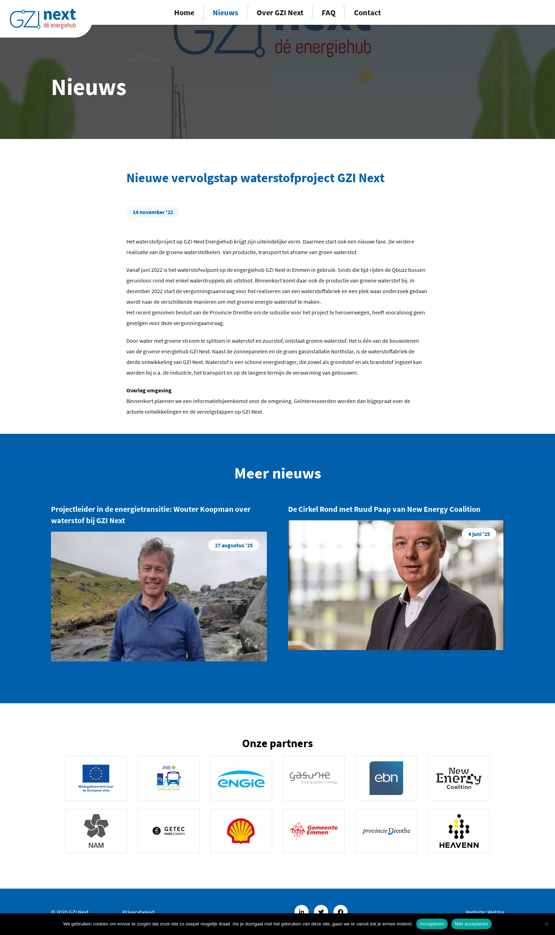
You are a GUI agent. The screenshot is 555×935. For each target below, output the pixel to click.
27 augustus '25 (234, 545)
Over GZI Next (280, 12)
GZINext (43, 18)
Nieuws (225, 12)
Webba (495, 912)
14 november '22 (153, 211)
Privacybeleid (138, 912)
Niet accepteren (471, 923)
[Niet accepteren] (546, 924)
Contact (367, 12)
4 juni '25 (479, 533)
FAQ (329, 12)
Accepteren (432, 923)
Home (184, 12)
